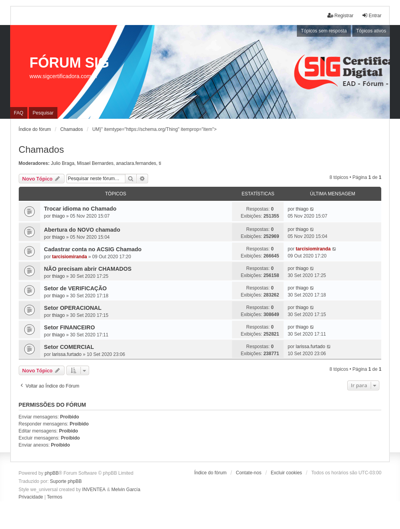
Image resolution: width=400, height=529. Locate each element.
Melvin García (125, 489)
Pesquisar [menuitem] (43, 113)
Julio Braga (62, 163)
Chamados (41, 149)
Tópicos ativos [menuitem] (371, 31)
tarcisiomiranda (69, 256)
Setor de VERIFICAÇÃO (75, 288)
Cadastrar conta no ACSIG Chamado (93, 249)
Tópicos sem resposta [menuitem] (323, 31)
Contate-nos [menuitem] (248, 472)
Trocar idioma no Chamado (80, 209)
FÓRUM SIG (69, 63)
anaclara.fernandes (136, 163)
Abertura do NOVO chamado (82, 230)
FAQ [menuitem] (18, 113)
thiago (58, 216)
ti (160, 163)
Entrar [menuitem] (372, 15)
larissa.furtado (66, 354)
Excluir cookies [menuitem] (286, 472)
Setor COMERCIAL (69, 347)
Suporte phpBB (66, 481)
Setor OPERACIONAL (73, 308)
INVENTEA (93, 489)
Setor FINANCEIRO (69, 327)
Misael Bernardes (95, 163)
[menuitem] (31, 497)
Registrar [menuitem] (340, 15)
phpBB (52, 473)
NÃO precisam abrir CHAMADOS (88, 269)
